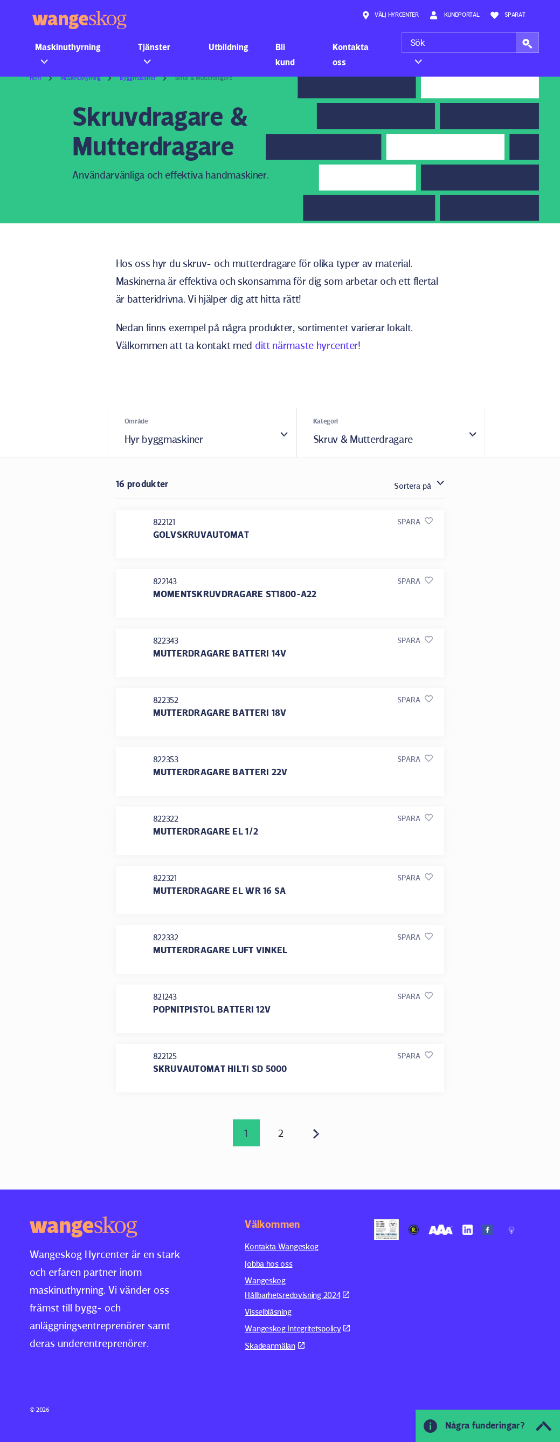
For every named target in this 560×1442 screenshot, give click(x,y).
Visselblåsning (268, 1311)
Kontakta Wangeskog (282, 1246)
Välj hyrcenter (390, 15)
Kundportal (455, 15)
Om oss (424, 47)
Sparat (508, 15)
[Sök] (470, 42)
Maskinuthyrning (68, 47)
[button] (527, 42)
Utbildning (228, 47)
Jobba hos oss (268, 1263)
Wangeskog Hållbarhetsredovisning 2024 (297, 1287)
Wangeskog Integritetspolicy (297, 1328)
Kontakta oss (351, 54)
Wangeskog (79, 20)
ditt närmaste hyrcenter (306, 345)
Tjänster (154, 47)
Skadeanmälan (274, 1345)
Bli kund (285, 54)
